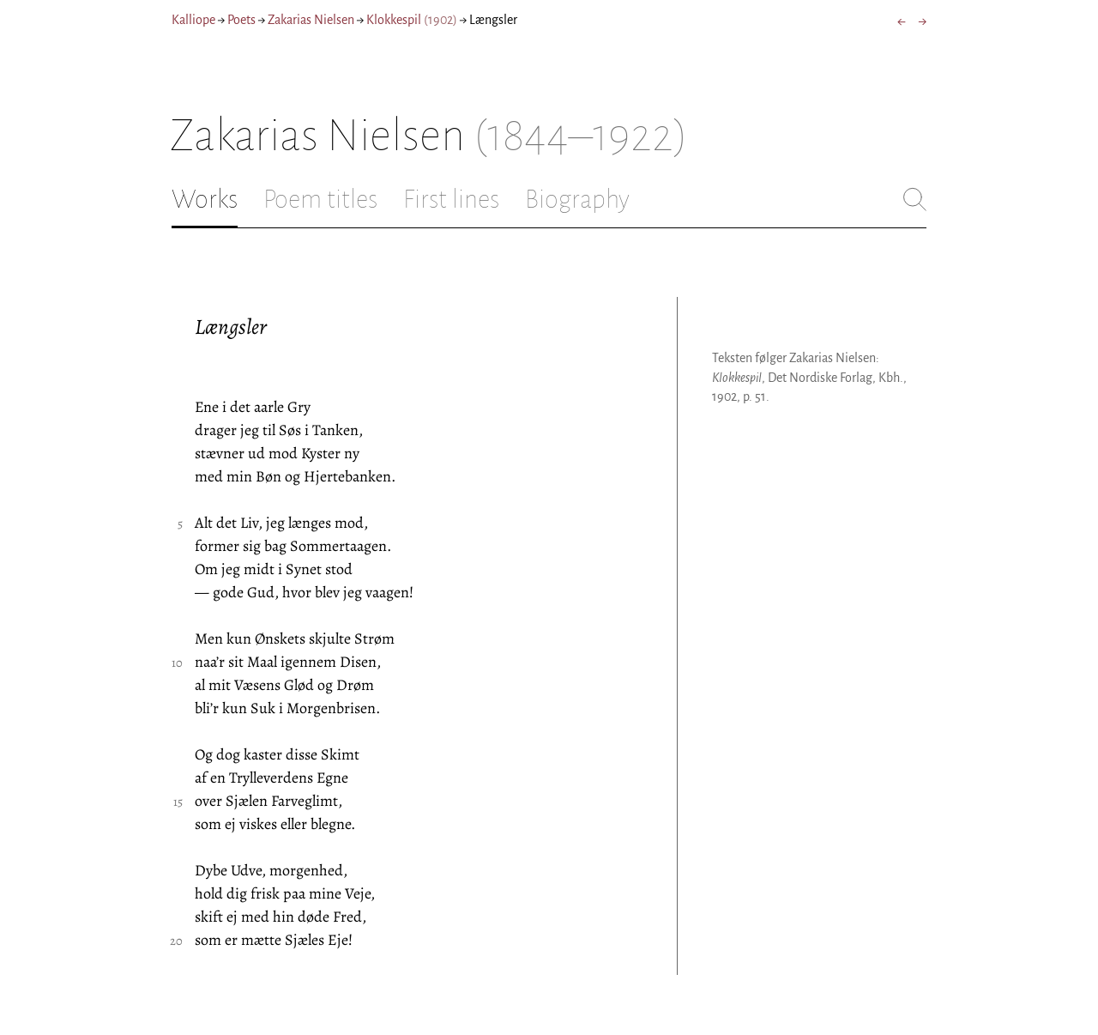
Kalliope (193, 20)
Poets (241, 20)
